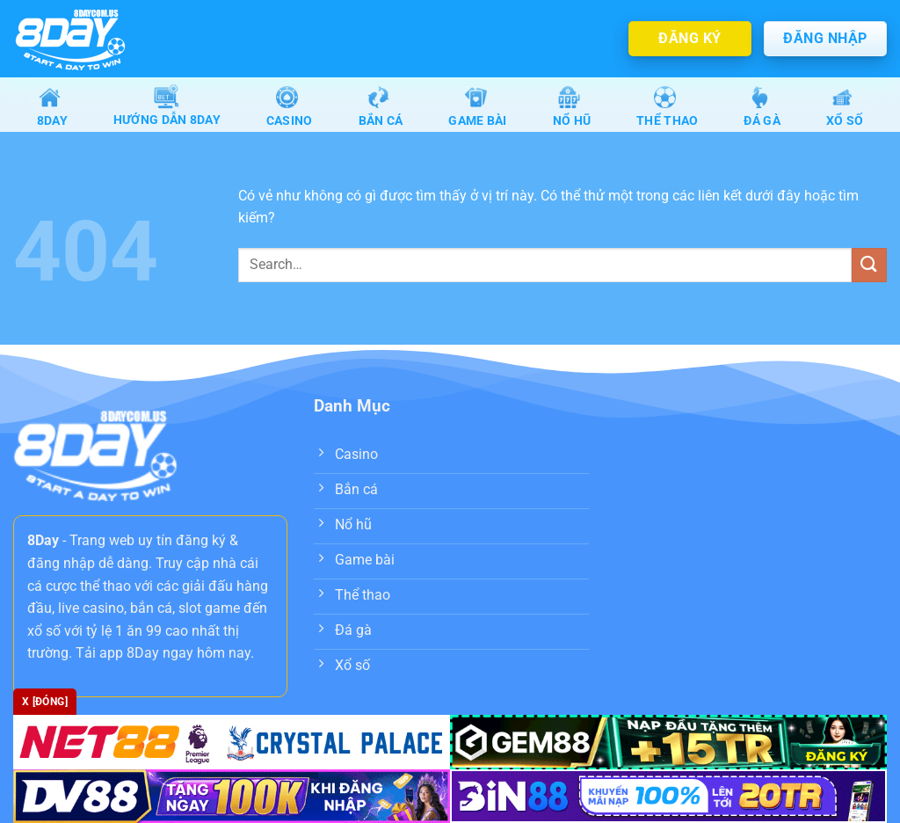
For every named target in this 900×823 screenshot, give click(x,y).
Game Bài (477, 107)
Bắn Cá (381, 107)
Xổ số (844, 107)
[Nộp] (869, 267)
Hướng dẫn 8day (167, 107)
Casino (289, 107)
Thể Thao (667, 107)
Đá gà (762, 107)
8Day (52, 107)
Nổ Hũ (572, 107)
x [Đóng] (45, 702)
